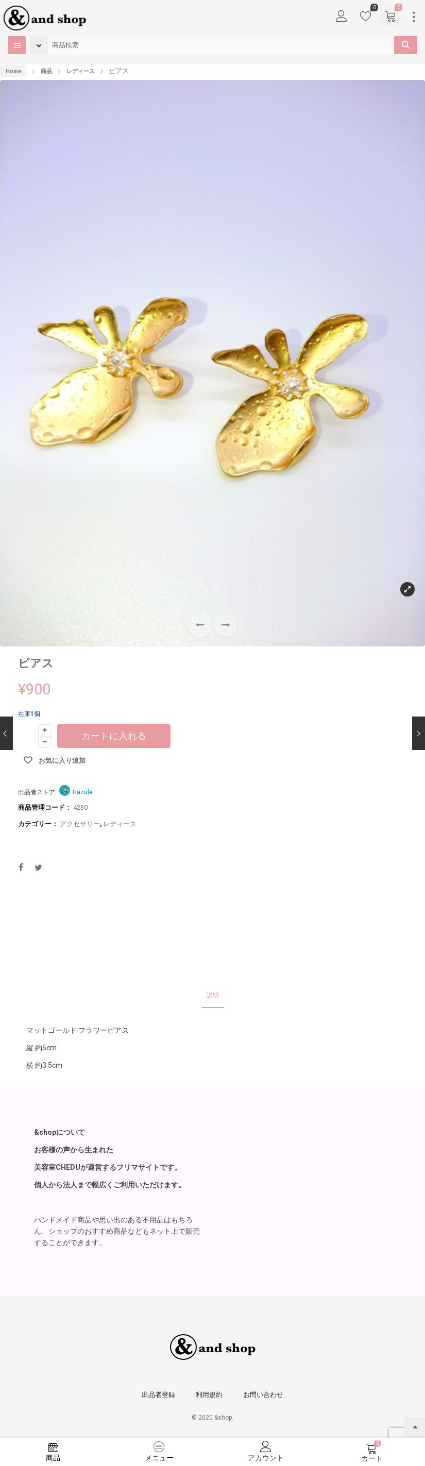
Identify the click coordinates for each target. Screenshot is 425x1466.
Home (13, 71)
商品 (46, 71)
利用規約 (209, 1395)
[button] (225, 625)
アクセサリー (80, 824)
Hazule (83, 792)
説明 (213, 995)
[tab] (213, 996)
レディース (80, 71)
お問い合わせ (263, 1395)
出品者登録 (158, 1395)
